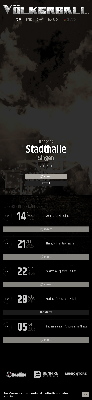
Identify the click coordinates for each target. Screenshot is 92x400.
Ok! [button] (85, 395)
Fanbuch (53, 19)
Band (29, 19)
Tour (18, 19)
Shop (40, 19)
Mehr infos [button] (8, 396)
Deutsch (72, 19)
